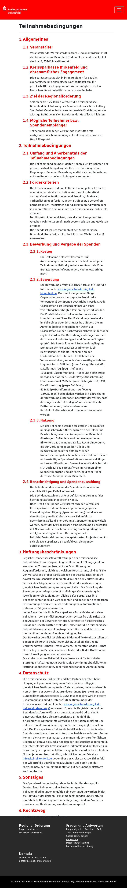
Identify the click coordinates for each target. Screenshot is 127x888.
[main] (63, 421)
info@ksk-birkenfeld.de (37, 758)
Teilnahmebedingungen (78, 832)
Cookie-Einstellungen (77, 836)
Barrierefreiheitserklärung (79, 846)
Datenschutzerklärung (77, 843)
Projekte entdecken (29, 829)
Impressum (72, 839)
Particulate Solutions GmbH (102, 882)
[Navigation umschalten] (119, 9)
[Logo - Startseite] (16, 9)
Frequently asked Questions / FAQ (83, 829)
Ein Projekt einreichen (30, 832)
